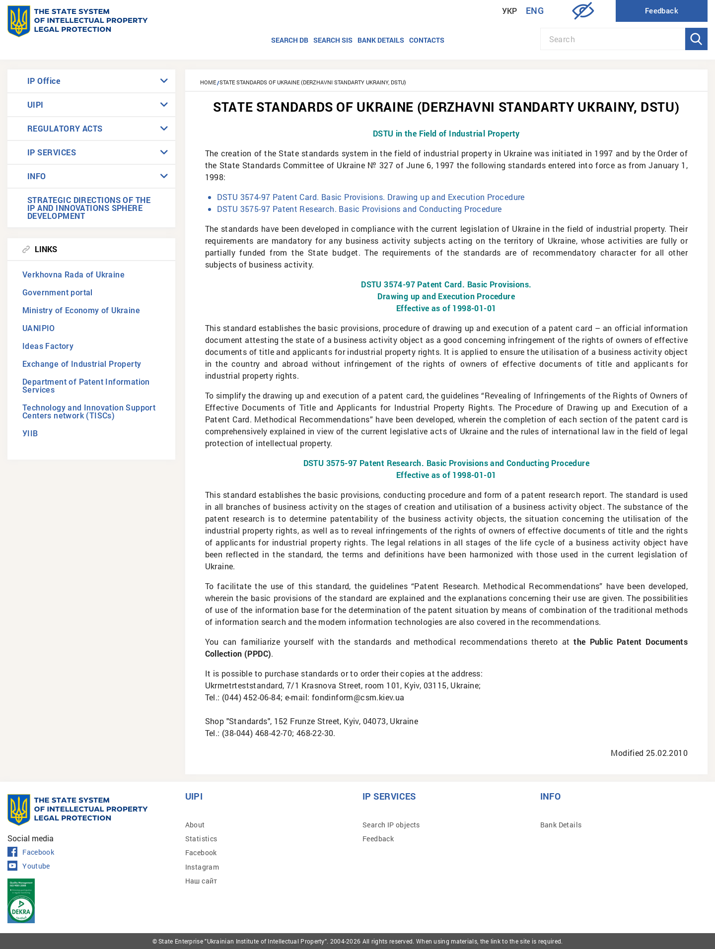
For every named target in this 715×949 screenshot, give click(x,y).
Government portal (57, 292)
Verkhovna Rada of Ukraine (73, 274)
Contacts (426, 40)
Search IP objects (391, 824)
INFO (36, 176)
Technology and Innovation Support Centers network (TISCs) (88, 411)
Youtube (28, 866)
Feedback (378, 838)
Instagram (202, 867)
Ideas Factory (47, 346)
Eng (535, 10)
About (195, 824)
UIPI (35, 104)
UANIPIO (38, 328)
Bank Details (561, 824)
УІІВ (30, 433)
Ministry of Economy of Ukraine (81, 310)
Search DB (289, 40)
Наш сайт (201, 880)
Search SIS (333, 40)
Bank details (381, 40)
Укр (509, 11)
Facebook (30, 852)
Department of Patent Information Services (86, 386)
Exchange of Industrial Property (81, 364)
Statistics (201, 838)
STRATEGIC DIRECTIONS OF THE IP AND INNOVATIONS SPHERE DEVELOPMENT (88, 208)
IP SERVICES (51, 152)
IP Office (43, 80)
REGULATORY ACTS (65, 128)
